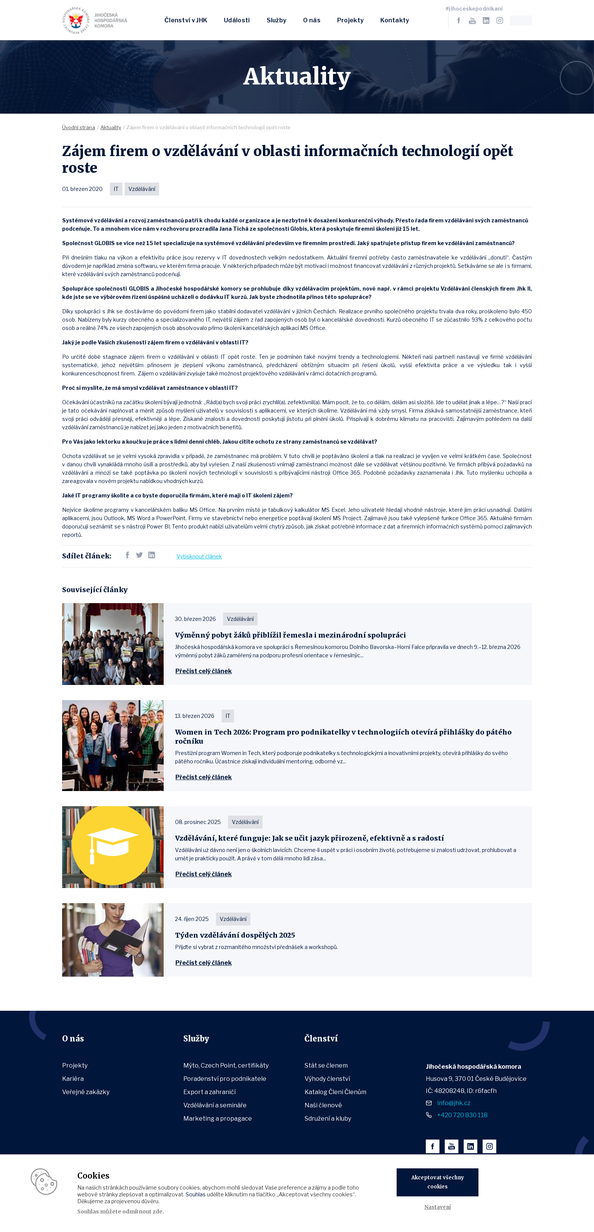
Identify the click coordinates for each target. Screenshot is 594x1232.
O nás (311, 19)
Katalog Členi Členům (335, 1092)
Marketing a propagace (217, 1118)
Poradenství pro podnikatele (224, 1078)
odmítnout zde (142, 1211)
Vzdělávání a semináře (215, 1105)
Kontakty (394, 19)
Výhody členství (327, 1078)
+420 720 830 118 (462, 1115)
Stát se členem (326, 1065)
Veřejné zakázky (85, 1092)
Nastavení (437, 1207)
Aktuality (110, 127)
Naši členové (323, 1105)
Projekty (350, 19)
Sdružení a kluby (328, 1118)
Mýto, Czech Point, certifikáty (226, 1065)
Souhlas (196, 1194)
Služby (277, 19)
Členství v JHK (185, 19)
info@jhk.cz (454, 1103)
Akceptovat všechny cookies (437, 1182)
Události (237, 19)
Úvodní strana (78, 127)
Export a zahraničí (209, 1092)
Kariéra (73, 1078)
